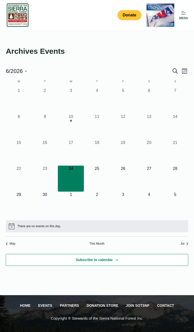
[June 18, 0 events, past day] (97, 153)
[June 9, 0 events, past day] (45, 127)
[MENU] (183, 15)
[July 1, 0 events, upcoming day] (71, 205)
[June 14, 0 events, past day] (175, 127)
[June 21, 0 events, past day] (175, 153)
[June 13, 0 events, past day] (149, 127)
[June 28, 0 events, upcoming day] (175, 179)
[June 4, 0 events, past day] (97, 101)
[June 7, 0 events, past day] (175, 101)
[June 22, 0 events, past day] (19, 179)
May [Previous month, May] (10, 243)
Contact (165, 305)
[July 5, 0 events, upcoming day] (175, 205)
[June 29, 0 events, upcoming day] (19, 205)
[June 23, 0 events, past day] (45, 179)
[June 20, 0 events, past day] (149, 153)
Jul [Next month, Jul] (184, 243)
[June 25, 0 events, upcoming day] (97, 179)
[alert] (97, 226)
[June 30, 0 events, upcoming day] (45, 205)
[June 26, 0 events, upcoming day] (123, 179)
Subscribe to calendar (94, 260)
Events (45, 305)
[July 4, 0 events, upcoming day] (149, 205)
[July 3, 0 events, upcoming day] (123, 205)
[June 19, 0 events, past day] (123, 153)
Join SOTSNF (137, 305)
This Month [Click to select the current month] (96, 243)
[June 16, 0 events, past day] (45, 153)
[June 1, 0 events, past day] (19, 101)
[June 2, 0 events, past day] (45, 101)
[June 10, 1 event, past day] (71, 127)
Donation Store (102, 305)
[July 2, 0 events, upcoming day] (97, 205)
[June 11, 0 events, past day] (97, 127)
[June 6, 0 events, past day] (149, 101)
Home (25, 305)
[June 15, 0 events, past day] (19, 153)
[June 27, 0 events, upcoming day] (149, 179)
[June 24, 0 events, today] (71, 179)
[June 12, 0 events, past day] (123, 127)
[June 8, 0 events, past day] (19, 127)
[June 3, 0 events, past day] (71, 101)
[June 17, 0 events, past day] (71, 153)
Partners (69, 305)
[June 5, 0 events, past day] (123, 101)
